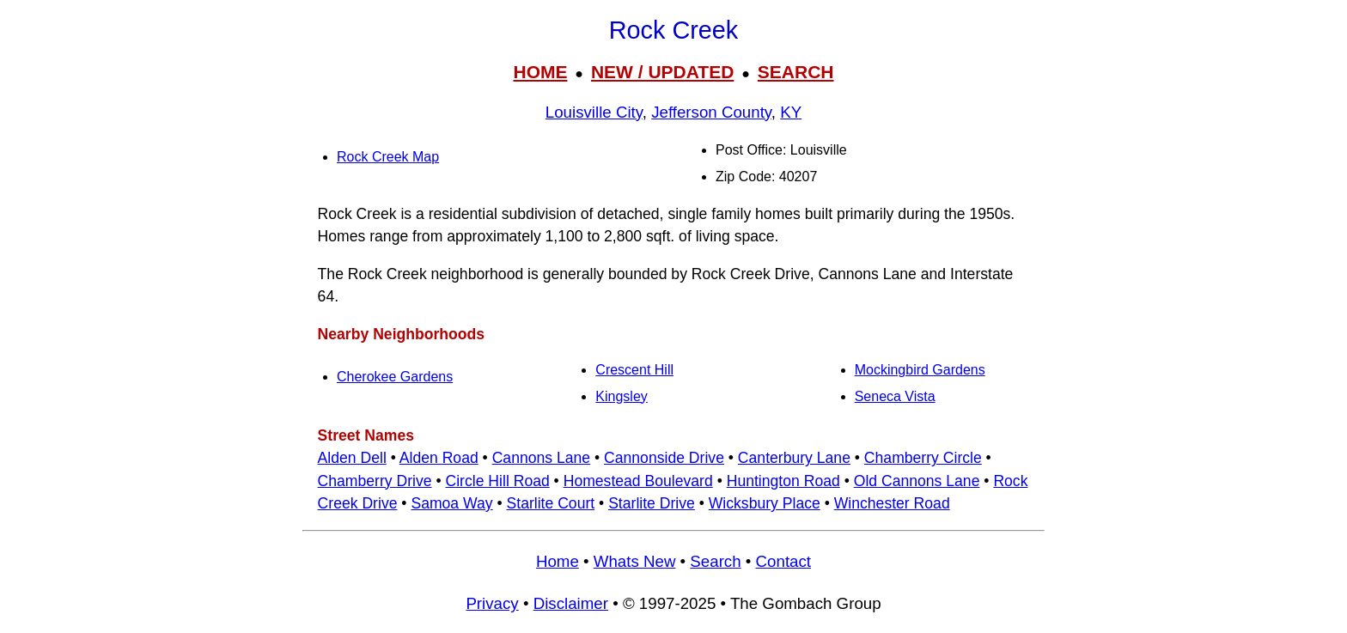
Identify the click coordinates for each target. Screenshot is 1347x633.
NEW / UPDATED (662, 72)
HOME (540, 72)
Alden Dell (352, 457)
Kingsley (621, 396)
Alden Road (438, 457)
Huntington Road (783, 481)
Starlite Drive (651, 503)
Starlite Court (551, 503)
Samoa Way (451, 503)
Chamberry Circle (923, 457)
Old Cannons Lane (917, 481)
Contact (783, 561)
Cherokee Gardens (395, 376)
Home (557, 561)
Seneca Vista (895, 396)
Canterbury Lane (794, 457)
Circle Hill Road (498, 481)
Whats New (635, 561)
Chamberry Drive (375, 481)
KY (790, 112)
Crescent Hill (634, 369)
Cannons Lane (541, 457)
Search (715, 561)
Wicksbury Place (764, 503)
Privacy (492, 603)
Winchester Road (892, 503)
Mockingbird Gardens (920, 369)
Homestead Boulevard (638, 481)
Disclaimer (570, 603)
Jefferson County (711, 112)
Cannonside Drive (664, 457)
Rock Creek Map (388, 156)
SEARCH (796, 72)
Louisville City (594, 112)
